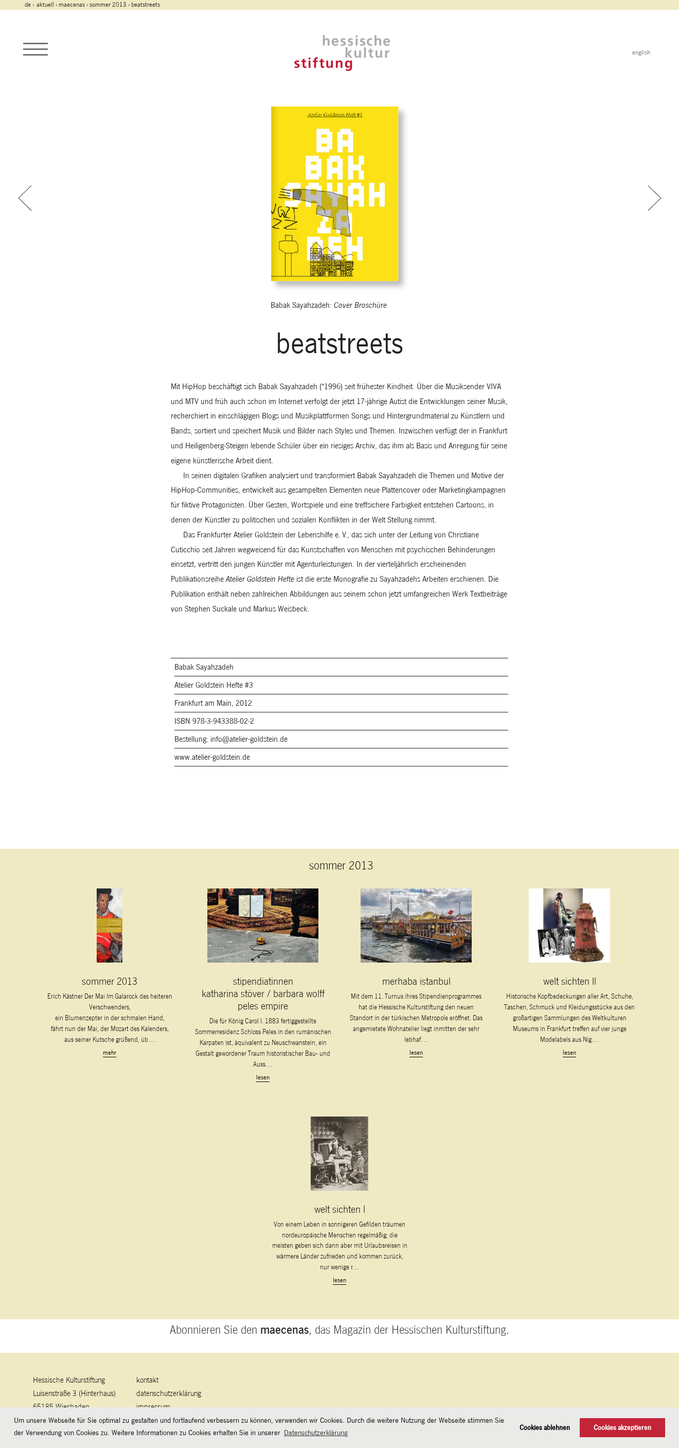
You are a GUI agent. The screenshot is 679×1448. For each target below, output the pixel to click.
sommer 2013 (108, 4)
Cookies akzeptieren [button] (622, 1428)
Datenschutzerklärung (168, 1393)
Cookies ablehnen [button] (545, 1428)
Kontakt (147, 1379)
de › (30, 4)
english (641, 52)
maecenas (72, 4)
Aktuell (45, 4)
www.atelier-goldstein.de (212, 757)
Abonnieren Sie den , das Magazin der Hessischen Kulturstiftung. (339, 1329)
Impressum (153, 1406)
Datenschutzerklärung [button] (316, 1432)
